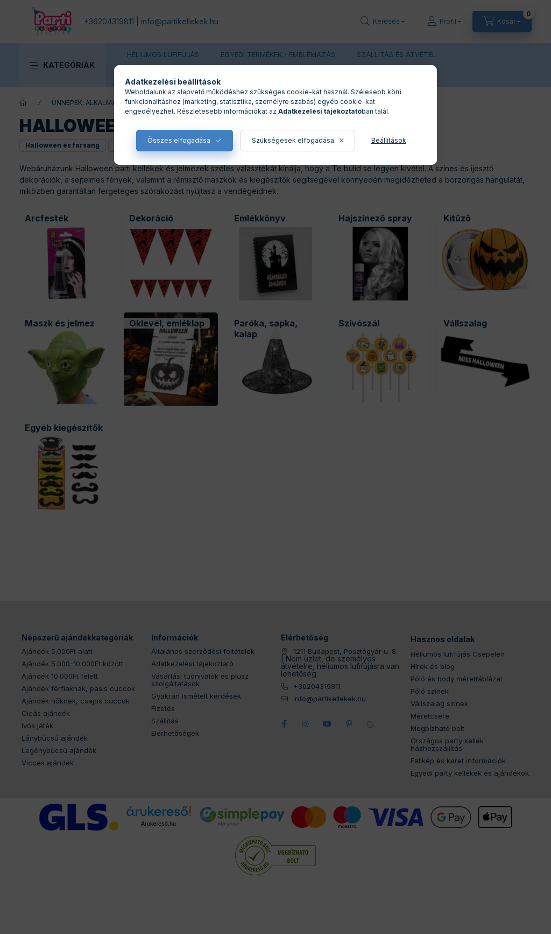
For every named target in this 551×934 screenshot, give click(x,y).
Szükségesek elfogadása (293, 140)
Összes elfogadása (178, 140)
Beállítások (388, 140)
